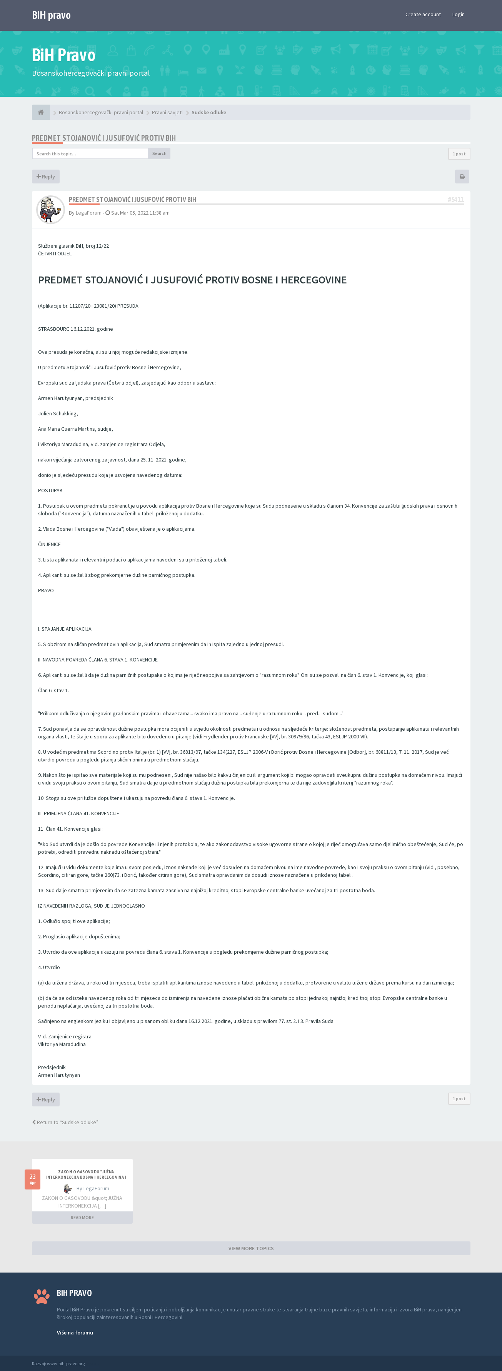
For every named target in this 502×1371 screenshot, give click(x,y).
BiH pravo (51, 15)
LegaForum (89, 212)
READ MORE (82, 1217)
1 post (459, 154)
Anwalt (92, 1363)
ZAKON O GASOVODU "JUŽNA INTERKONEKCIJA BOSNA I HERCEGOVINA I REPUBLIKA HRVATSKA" (86, 1177)
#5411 (456, 199)
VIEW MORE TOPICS (251, 1248)
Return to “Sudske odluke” (65, 1122)
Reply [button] (46, 176)
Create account (423, 14)
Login (458, 14)
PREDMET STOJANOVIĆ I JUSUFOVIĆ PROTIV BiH (104, 137)
